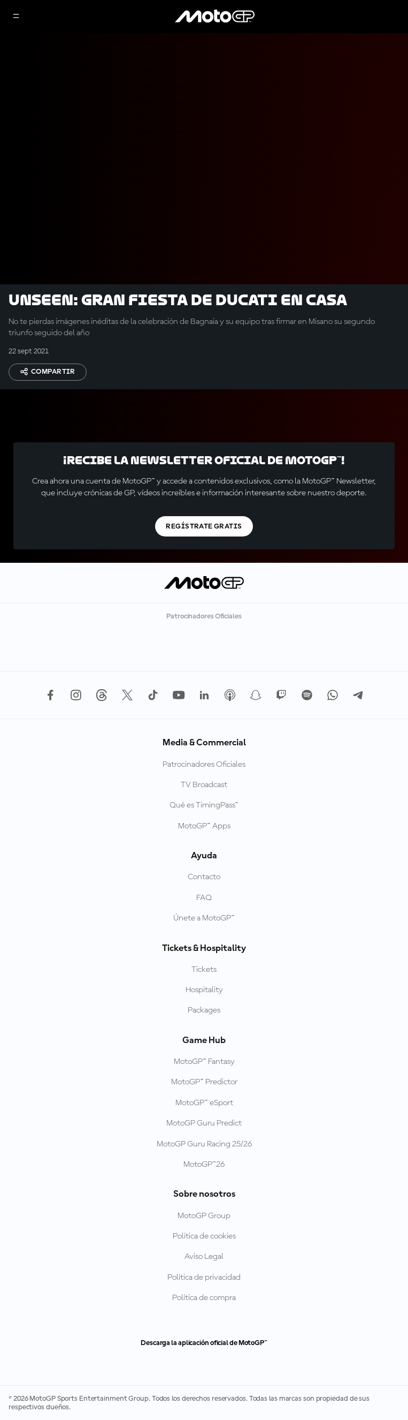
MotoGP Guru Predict (204, 1123)
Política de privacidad (204, 1277)
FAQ (204, 898)
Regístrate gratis (204, 526)
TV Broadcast (204, 785)
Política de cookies (204, 1236)
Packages (204, 1010)
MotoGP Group (204, 1216)
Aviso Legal (204, 1256)
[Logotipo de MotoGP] (215, 16)
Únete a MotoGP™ (204, 918)
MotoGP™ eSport (204, 1103)
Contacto (204, 877)
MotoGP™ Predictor (204, 1082)
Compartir (47, 371)
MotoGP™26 (204, 1164)
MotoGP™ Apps (204, 826)
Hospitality (204, 990)
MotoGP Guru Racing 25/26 (204, 1144)
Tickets (204, 969)
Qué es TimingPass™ (204, 805)
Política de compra (204, 1298)
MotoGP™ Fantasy (204, 1062)
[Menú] (16, 17)
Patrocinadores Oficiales (204, 764)
